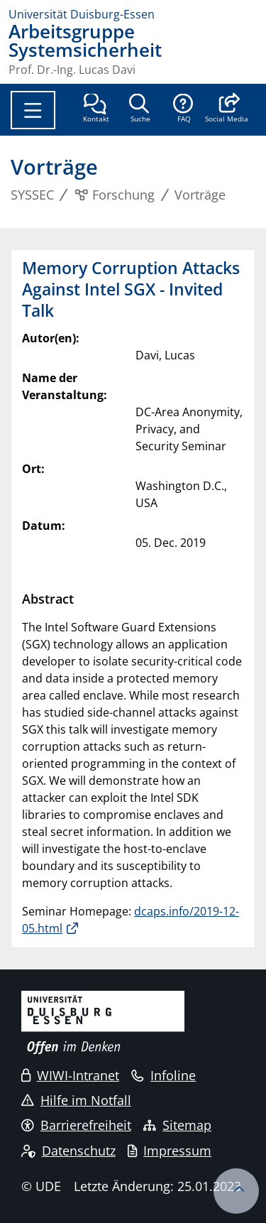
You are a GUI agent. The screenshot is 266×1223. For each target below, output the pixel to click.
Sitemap (177, 1125)
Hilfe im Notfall (76, 1100)
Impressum (169, 1150)
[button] (226, 109)
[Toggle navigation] (33, 110)
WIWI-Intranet (70, 1075)
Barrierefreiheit (76, 1125)
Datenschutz (68, 1150)
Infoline (163, 1075)
